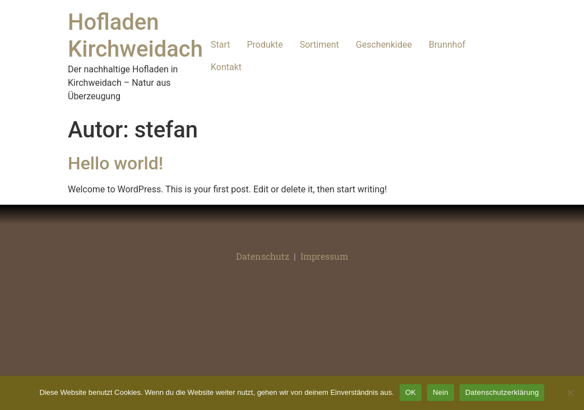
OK (410, 392)
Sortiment (319, 44)
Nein (440, 392)
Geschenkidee (384, 44)
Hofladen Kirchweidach (135, 35)
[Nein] (570, 392)
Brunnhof (447, 44)
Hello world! (115, 163)
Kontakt (226, 67)
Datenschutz (262, 256)
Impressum (324, 256)
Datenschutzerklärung (502, 392)
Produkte (264, 44)
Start (220, 44)
